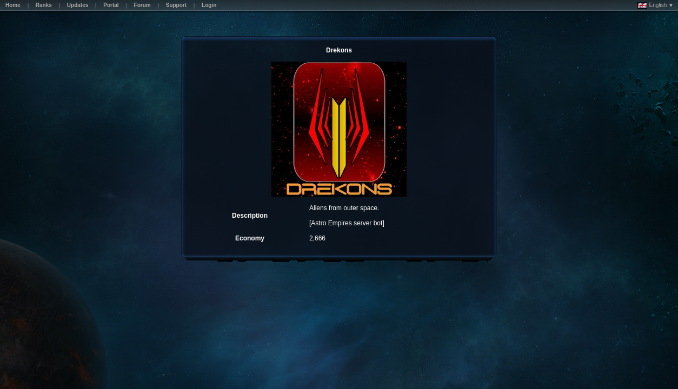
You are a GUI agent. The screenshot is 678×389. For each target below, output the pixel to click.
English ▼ (655, 5)
